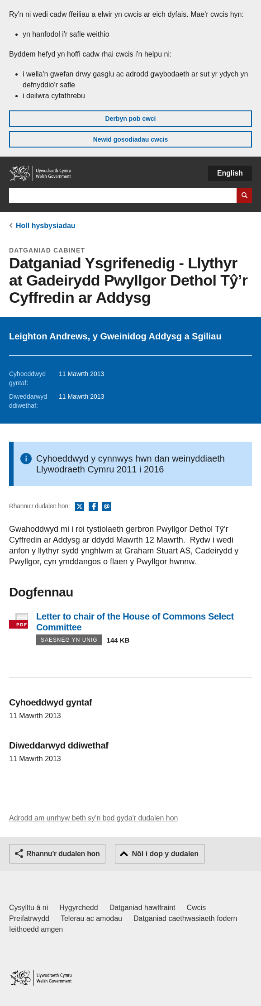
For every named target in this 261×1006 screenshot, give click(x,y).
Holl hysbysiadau (46, 225)
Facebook (93, 507)
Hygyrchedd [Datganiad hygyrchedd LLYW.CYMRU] (78, 907)
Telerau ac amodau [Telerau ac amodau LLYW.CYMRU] (91, 918)
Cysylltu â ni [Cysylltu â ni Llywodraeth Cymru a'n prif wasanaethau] (28, 907)
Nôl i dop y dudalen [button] (165, 854)
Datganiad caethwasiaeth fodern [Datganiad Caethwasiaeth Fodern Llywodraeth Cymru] (185, 918)
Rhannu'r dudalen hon (63, 854)
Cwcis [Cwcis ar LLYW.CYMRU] (196, 907)
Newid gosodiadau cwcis (130, 139)
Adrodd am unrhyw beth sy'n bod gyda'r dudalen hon (93, 818)
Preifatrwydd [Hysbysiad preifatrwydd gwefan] (29, 918)
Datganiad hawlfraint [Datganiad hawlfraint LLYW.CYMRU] (142, 907)
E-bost (106, 507)
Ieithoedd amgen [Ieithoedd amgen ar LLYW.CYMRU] (36, 929)
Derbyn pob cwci (130, 118)
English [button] (230, 173)
